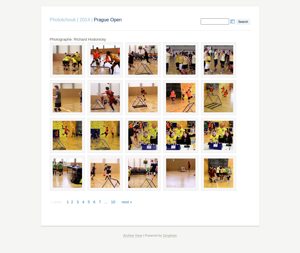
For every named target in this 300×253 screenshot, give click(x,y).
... (106, 202)
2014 (85, 19)
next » (127, 202)
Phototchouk (63, 19)
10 (113, 202)
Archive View (132, 235)
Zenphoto (170, 235)
